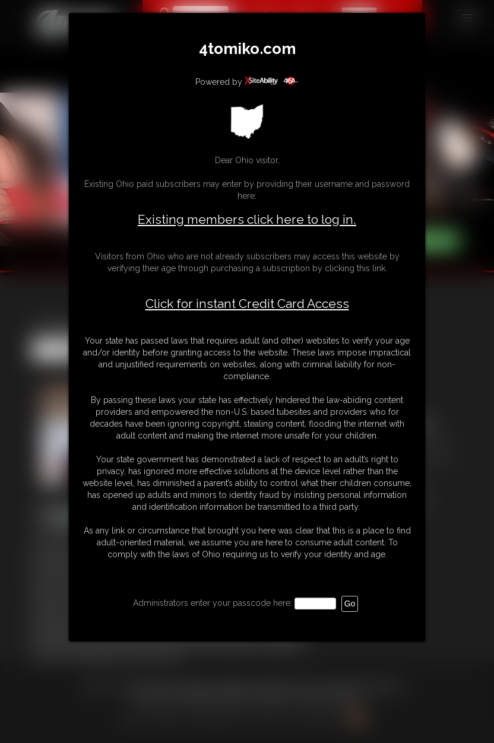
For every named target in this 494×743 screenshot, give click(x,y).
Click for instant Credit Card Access (247, 304)
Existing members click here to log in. (247, 219)
